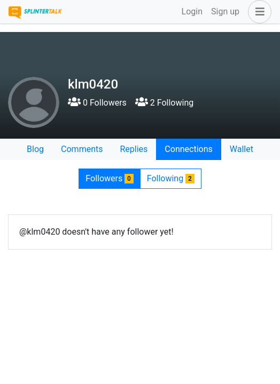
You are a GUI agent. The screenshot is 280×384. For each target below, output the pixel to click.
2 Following (164, 103)
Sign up (225, 11)
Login (192, 11)
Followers (109, 178)
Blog (35, 149)
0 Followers (97, 103)
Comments (82, 149)
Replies (133, 149)
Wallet (241, 149)
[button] (257, 11)
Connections (188, 149)
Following (171, 178)
